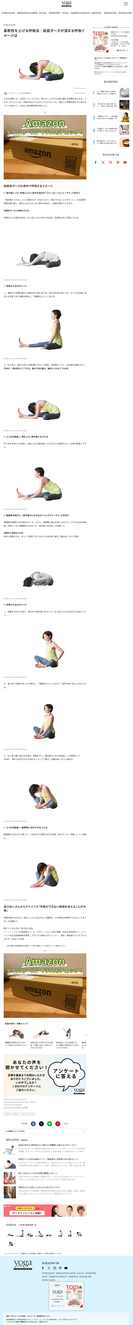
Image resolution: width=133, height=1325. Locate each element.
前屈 (23, 1114)
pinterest (118, 162)
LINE (49, 1123)
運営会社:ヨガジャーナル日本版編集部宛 (110, 72)
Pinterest (57, 1123)
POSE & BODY (8, 13)
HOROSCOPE (110, 13)
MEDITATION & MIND (27, 13)
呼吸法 (7, 1114)
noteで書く (65, 1123)
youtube (58, 1268)
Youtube (125, 162)
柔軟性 (15, 1114)
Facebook (33, 1123)
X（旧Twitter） (42, 1268)
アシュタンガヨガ (12, 931)
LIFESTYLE (96, 13)
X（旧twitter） (41, 1123)
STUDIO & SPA (125, 13)
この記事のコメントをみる (15, 1131)
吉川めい (31, 1114)
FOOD (65, 13)
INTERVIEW (54, 13)
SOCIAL (43, 13)
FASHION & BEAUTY (80, 13)
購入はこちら (121, 50)
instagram (110, 162)
